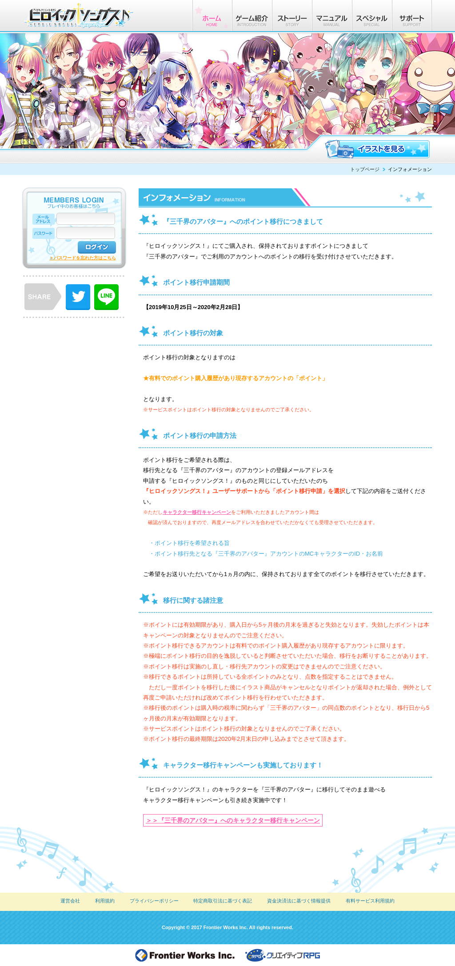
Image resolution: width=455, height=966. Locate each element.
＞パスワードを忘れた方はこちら (82, 257)
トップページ (364, 169)
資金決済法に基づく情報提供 (299, 900)
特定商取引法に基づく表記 (222, 900)
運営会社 (70, 900)
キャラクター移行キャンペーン (197, 512)
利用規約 (105, 900)
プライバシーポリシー (154, 900)
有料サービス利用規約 (370, 900)
